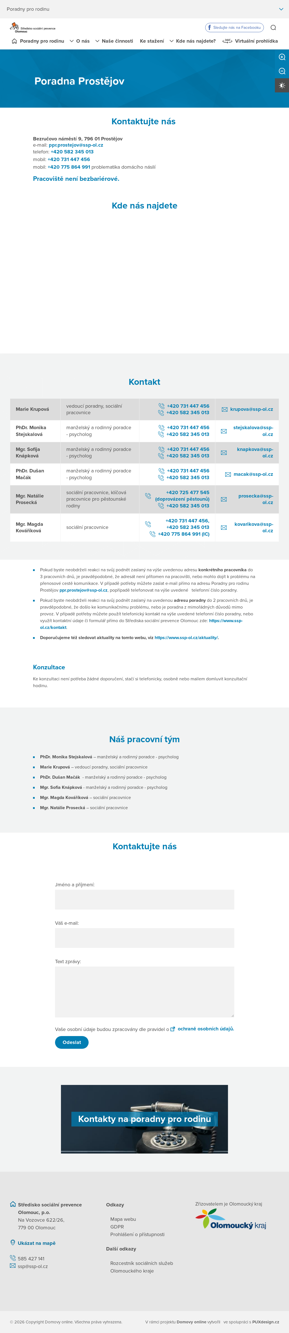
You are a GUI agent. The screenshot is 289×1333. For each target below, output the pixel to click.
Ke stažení (152, 41)
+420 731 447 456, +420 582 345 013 (187, 523)
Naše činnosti (117, 41)
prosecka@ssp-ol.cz (255, 498)
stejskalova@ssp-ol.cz (253, 430)
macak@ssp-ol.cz (253, 474)
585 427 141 (31, 1258)
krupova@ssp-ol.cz (251, 409)
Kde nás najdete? (196, 41)
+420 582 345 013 (72, 151)
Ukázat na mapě (37, 1243)
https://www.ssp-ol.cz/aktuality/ (186, 637)
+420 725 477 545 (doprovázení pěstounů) (182, 495)
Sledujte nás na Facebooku (237, 27)
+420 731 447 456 (69, 159)
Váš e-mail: (67, 923)
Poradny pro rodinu (42, 41)
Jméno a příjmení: (75, 884)
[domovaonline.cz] (192, 1322)
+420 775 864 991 (69, 167)
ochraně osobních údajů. (202, 1028)
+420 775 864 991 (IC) (183, 534)
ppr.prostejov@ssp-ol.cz (76, 145)
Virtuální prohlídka (256, 41)
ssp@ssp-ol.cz (33, 1266)
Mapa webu (123, 1219)
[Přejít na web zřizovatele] (237, 1218)
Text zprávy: (68, 961)
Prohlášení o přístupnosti (137, 1234)
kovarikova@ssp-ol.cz (254, 527)
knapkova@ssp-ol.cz (255, 452)
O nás (83, 41)
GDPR (117, 1226)
